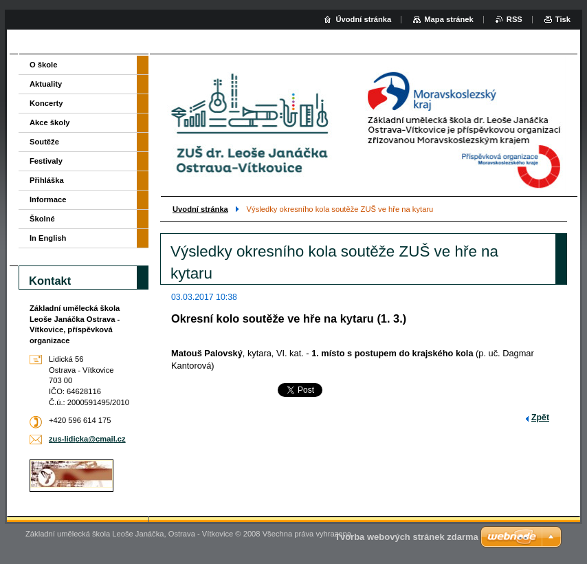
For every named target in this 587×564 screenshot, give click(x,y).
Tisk (563, 19)
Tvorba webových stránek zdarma (406, 537)
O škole (43, 65)
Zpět (540, 417)
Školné (42, 219)
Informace (48, 199)
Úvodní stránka (363, 19)
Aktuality (46, 84)
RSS (514, 19)
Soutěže (44, 142)
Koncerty (46, 103)
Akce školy (49, 122)
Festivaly (46, 161)
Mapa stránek (449, 19)
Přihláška (47, 180)
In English (48, 238)
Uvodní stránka (200, 209)
